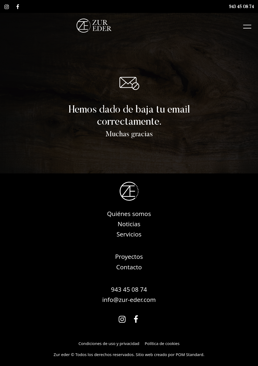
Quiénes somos (129, 214)
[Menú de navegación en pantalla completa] (247, 25)
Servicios (129, 234)
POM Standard (189, 354)
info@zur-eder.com (129, 299)
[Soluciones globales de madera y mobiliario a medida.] (94, 25)
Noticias (129, 224)
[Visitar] (7, 6)
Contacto (129, 267)
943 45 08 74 (129, 289)
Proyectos (129, 256)
